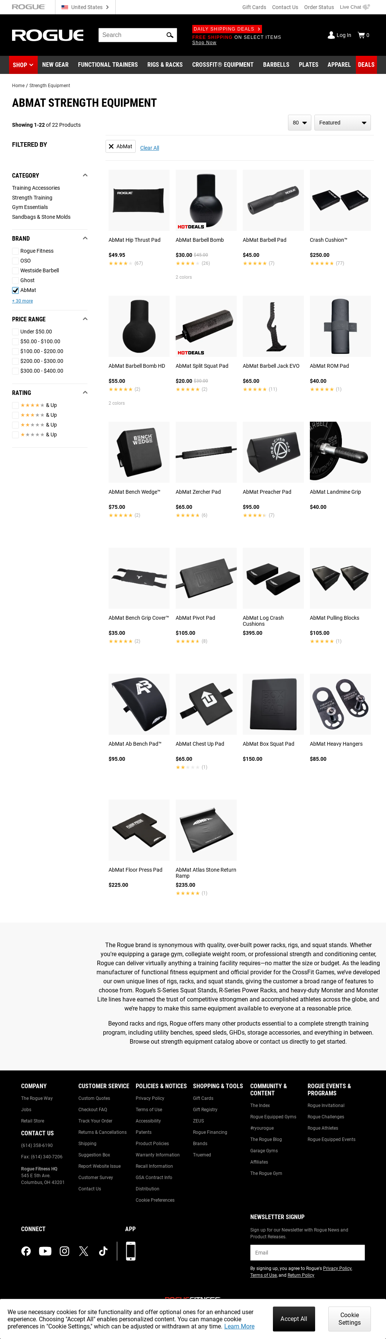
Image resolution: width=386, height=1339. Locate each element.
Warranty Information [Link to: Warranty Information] (158, 1155)
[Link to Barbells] (276, 65)
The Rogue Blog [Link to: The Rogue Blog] (266, 1139)
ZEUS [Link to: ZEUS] (198, 1121)
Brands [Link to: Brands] (200, 1143)
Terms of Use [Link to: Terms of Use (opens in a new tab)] (263, 1275)
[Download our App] (130, 1251)
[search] (137, 35)
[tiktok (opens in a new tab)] (103, 1251)
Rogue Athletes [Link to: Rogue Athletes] (323, 1128)
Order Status (319, 7)
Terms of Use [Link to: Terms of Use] (149, 1109)
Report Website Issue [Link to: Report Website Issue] (99, 1166)
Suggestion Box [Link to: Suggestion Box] (94, 1155)
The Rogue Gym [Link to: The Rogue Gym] (266, 1173)
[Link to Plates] (309, 65)
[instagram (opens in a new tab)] (64, 1251)
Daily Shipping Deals (227, 29)
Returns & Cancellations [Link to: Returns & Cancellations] (102, 1132)
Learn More (239, 1326)
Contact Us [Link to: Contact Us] (89, 1189)
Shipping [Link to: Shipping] (87, 1143)
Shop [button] (20, 65)
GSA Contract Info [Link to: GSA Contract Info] (154, 1177)
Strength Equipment (49, 85)
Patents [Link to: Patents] (144, 1132)
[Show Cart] (363, 35)
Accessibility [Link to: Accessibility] (148, 1121)
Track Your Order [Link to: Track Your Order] (95, 1121)
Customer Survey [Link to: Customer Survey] (95, 1177)
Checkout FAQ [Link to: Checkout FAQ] (92, 1109)
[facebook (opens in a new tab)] (26, 1251)
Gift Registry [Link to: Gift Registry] (205, 1109)
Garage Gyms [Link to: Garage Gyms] (264, 1150)
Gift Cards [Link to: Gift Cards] (203, 1098)
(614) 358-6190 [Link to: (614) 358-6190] (37, 1145)
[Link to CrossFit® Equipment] (223, 65)
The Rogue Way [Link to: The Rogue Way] (37, 1098)
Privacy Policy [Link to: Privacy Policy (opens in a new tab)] (337, 1268)
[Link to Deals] (366, 65)
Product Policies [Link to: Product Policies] (152, 1143)
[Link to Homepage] (47, 35)
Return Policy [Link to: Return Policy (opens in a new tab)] (301, 1275)
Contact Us (285, 7)
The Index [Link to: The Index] (260, 1105)
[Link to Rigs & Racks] (165, 65)
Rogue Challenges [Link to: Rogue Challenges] (326, 1116)
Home (18, 85)
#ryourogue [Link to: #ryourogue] (262, 1128)
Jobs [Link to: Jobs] (26, 1109)
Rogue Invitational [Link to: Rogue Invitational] (326, 1105)
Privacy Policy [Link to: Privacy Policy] (150, 1098)
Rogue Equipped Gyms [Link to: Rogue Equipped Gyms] (273, 1116)
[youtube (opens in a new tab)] (45, 1251)
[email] (307, 1253)
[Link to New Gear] (55, 65)
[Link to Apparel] (339, 65)
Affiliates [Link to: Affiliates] (259, 1162)
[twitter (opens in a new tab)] (83, 1251)
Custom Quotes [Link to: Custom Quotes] (94, 1098)
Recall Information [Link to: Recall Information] (154, 1166)
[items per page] (299, 123)
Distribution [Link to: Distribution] (147, 1189)
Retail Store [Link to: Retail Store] (32, 1121)
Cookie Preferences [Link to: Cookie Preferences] (155, 1200)
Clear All (149, 148)
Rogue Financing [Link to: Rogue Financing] (210, 1132)
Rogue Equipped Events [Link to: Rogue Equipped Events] (331, 1139)
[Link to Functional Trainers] (108, 65)
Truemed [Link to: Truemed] (202, 1155)
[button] (170, 35)
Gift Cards (254, 7)
